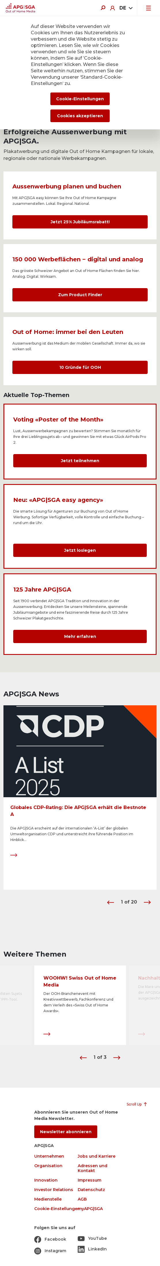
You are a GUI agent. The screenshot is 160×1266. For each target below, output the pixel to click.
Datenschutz (91, 1189)
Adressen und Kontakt (92, 1168)
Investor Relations (53, 1189)
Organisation (48, 1165)
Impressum (89, 1180)
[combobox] (125, 8)
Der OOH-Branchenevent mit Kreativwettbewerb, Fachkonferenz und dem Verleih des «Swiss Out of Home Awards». (78, 1002)
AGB (82, 1199)
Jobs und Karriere (96, 1156)
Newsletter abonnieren (66, 1131)
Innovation (46, 1180)
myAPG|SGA (90, 1208)
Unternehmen (49, 1156)
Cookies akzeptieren (80, 115)
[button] (110, 902)
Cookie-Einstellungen (57, 1208)
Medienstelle (48, 1199)
